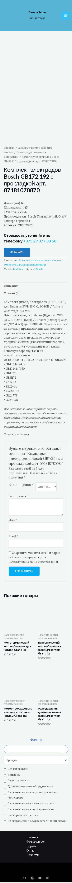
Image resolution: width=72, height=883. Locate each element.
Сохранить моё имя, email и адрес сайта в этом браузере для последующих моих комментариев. (34, 558)
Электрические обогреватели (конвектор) (37, 822)
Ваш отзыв (19, 497)
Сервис (31, 847)
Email (13, 537)
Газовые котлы (18, 781)
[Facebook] (32, 879)
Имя (13, 521)
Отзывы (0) (11, 294)
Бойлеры (14, 775)
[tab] (36, 287)
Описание (11, 287)
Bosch (39, 270)
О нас (30, 851)
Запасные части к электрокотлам (31, 810)
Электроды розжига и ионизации (25, 265)
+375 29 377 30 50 (37, 18)
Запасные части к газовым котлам (31, 804)
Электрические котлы (23, 816)
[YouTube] (39, 879)
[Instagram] (47, 879)
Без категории (18, 770)
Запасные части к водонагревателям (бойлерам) (33, 795)
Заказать (16, 253)
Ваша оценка (21, 486)
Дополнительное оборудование (30, 787)
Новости (32, 856)
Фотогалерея (36, 842)
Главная (9, 149)
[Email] (24, 879)
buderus (18, 270)
